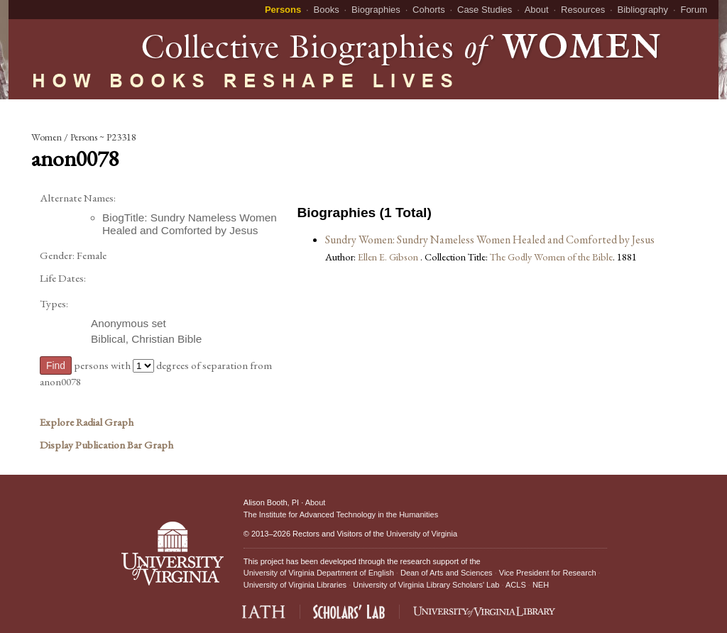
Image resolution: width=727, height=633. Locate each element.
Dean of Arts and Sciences (446, 572)
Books (326, 9)
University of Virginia (421, 533)
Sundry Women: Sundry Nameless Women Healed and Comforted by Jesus (490, 239)
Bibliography (643, 9)
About (537, 9)
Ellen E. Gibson (389, 256)
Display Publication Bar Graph (106, 445)
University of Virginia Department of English (319, 572)
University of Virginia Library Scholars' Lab (426, 584)
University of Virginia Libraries (295, 584)
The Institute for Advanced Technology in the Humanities (341, 514)
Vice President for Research (547, 572)
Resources (583, 9)
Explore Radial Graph (86, 422)
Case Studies (484, 9)
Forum (693, 9)
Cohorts (428, 9)
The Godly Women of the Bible (551, 256)
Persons (283, 9)
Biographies (375, 9)
